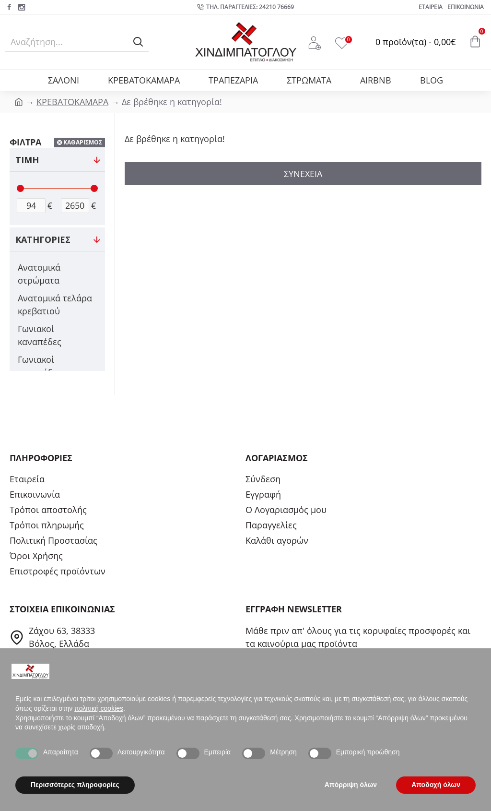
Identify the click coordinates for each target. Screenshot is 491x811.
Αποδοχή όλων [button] (435, 784)
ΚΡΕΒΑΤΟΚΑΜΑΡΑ (72, 101)
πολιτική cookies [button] (98, 708)
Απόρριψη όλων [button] (351, 784)
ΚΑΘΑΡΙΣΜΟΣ (82, 142)
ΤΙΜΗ (27, 160)
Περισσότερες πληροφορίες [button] (75, 784)
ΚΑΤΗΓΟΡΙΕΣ (42, 239)
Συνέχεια (303, 173)
